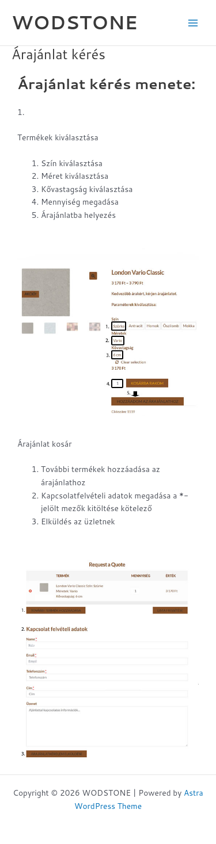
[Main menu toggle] (193, 22)
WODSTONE (75, 22)
